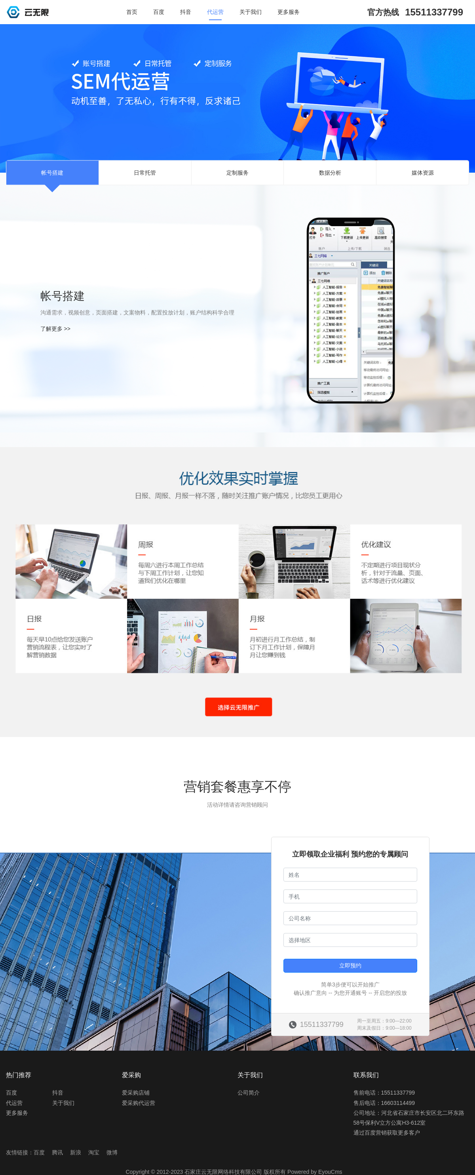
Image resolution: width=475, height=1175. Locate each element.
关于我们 (250, 12)
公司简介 (249, 1092)
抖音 (185, 12)
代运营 (215, 12)
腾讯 (57, 1152)
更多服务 (288, 12)
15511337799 (434, 12)
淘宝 (93, 1152)
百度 (158, 12)
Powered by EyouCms (314, 1172)
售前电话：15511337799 (384, 1092)
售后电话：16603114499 (384, 1103)
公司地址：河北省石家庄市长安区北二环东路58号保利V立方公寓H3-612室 (408, 1118)
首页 (131, 12)
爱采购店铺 (136, 1092)
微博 (112, 1152)
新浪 (75, 1152)
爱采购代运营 (138, 1103)
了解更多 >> (55, 329)
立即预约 (350, 965)
